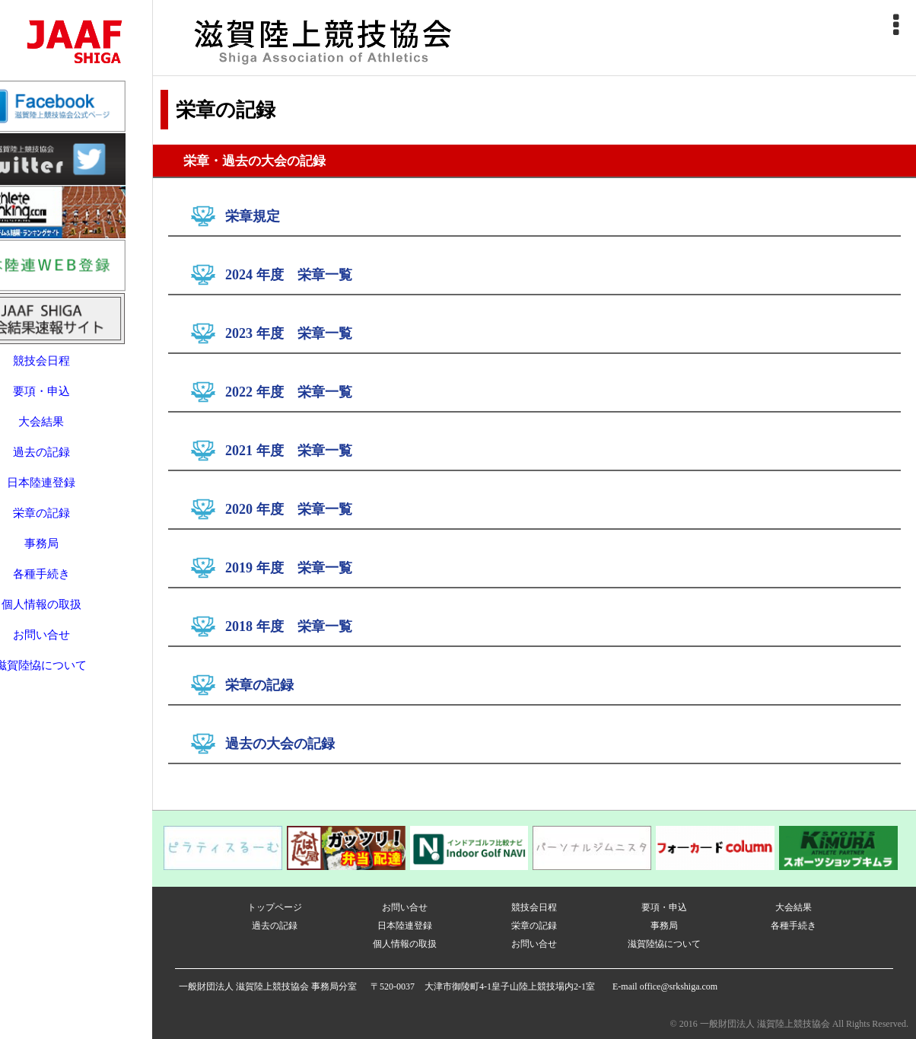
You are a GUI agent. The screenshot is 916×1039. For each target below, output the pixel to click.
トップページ (274, 907)
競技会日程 (76, 339)
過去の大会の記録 (280, 743)
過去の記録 (76, 431)
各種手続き (76, 553)
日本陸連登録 (76, 461)
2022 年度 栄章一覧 (288, 392)
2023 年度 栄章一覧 (288, 333)
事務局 (76, 522)
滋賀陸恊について (76, 644)
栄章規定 (252, 216)
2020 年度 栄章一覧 (288, 509)
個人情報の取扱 (76, 583)
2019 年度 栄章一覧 (288, 567)
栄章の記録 (76, 492)
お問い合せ (76, 613)
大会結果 (76, 400)
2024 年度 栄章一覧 (288, 274)
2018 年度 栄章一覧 (288, 626)
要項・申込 (76, 370)
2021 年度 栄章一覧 (288, 450)
